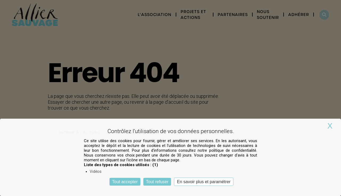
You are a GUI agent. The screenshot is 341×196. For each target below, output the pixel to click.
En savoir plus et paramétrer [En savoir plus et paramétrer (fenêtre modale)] (203, 181)
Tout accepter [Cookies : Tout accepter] (125, 181)
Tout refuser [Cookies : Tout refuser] (157, 181)
